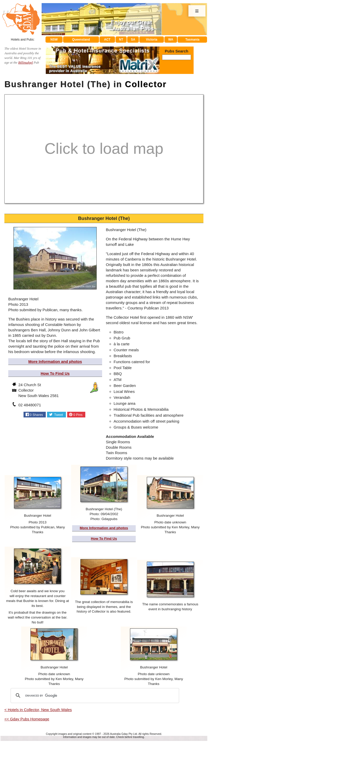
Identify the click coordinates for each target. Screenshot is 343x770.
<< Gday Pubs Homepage (26, 719)
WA (170, 39)
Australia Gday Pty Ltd (123, 733)
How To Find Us (55, 373)
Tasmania (192, 39)
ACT (107, 39)
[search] (94, 695)
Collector (145, 84)
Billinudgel (25, 62)
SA (133, 39)
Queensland (81, 39)
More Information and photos (55, 361)
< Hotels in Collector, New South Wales (38, 709)
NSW (54, 39)
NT (121, 39)
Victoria (151, 39)
